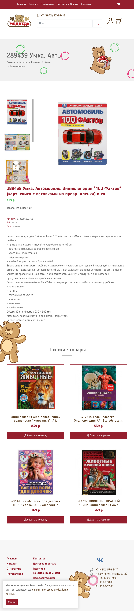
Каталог (33, 4)
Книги (47, 62)
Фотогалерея (15, 574)
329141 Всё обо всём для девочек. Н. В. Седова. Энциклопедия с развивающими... (35, 505)
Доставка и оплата (44, 563)
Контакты (86, 4)
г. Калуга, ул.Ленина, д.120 (111, 574)
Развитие (35, 62)
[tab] (17, 112)
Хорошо (12, 602)
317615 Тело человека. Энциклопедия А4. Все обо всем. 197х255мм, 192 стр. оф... (98, 420)
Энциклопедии (17, 66)
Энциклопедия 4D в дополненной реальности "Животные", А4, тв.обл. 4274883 (35, 420)
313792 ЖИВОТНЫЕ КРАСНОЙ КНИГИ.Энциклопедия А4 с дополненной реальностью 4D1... (98, 505)
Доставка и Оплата (68, 4)
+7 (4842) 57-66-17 (51, 15)
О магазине (47, 4)
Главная (21, 4)
